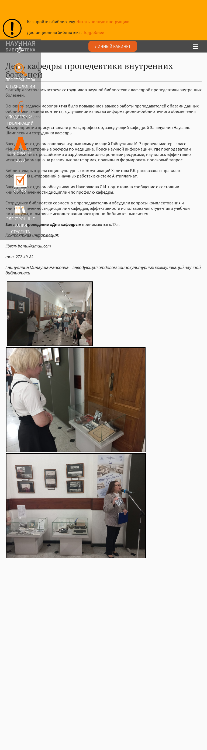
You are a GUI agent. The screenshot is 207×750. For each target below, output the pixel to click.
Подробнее (93, 32)
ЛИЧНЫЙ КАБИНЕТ (113, 46)
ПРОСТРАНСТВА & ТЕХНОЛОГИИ (20, 83)
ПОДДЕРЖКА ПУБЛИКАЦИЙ (20, 120)
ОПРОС (20, 190)
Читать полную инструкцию (103, 21)
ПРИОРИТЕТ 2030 (20, 157)
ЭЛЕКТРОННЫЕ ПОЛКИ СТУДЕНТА (20, 225)
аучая (79, 46)
